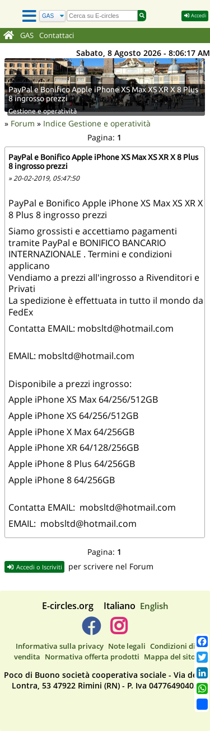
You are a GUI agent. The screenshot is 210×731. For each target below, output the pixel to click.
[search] (102, 15)
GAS (27, 35)
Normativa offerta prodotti (92, 657)
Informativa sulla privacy (60, 646)
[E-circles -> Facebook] (91, 630)
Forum (23, 123)
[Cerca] (52, 16)
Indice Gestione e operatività (97, 123)
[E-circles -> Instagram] (119, 630)
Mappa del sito (169, 657)
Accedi (195, 15)
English (154, 605)
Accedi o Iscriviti (34, 567)
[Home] (8, 36)
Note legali (127, 646)
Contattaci (56, 35)
